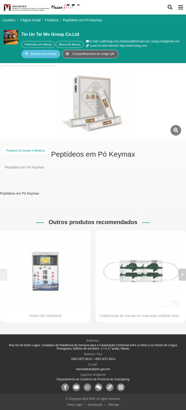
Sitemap (113, 404)
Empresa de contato (40, 54)
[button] (182, 275)
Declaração (95, 404)
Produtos (52, 20)
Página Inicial (31, 20)
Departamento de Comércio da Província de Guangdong (93, 379)
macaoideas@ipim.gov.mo (93, 369)
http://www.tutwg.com (133, 45)
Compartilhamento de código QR (90, 54)
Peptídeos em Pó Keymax (82, 20)
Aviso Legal (74, 404)
